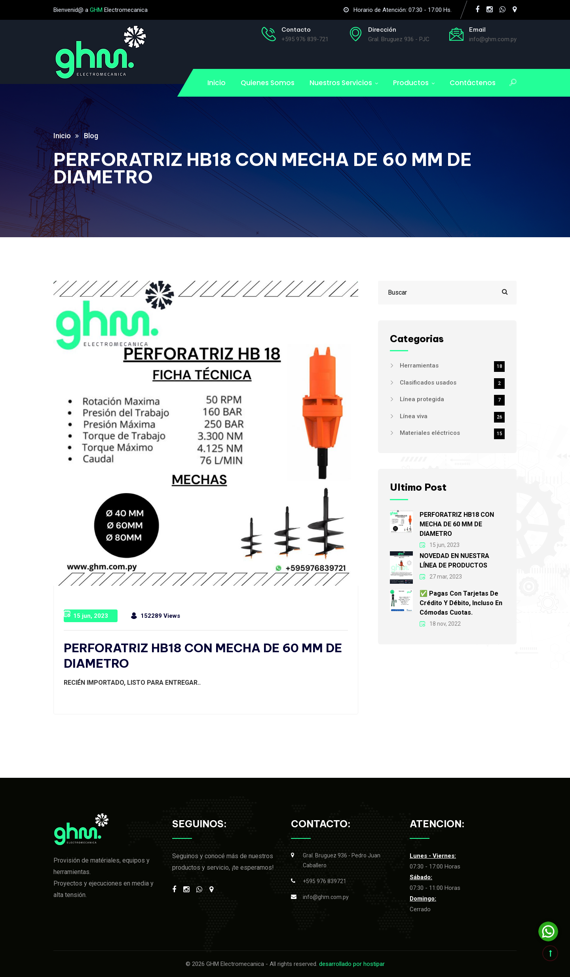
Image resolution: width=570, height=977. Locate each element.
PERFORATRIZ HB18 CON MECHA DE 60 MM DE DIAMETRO (457, 524)
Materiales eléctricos (452, 433)
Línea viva (452, 416)
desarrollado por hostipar (352, 963)
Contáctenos (473, 83)
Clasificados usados (452, 382)
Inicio (216, 83)
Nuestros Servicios (341, 83)
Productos (411, 83)
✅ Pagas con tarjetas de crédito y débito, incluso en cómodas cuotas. (461, 603)
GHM (96, 9)
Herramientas (452, 365)
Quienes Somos (267, 83)
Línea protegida (452, 399)
